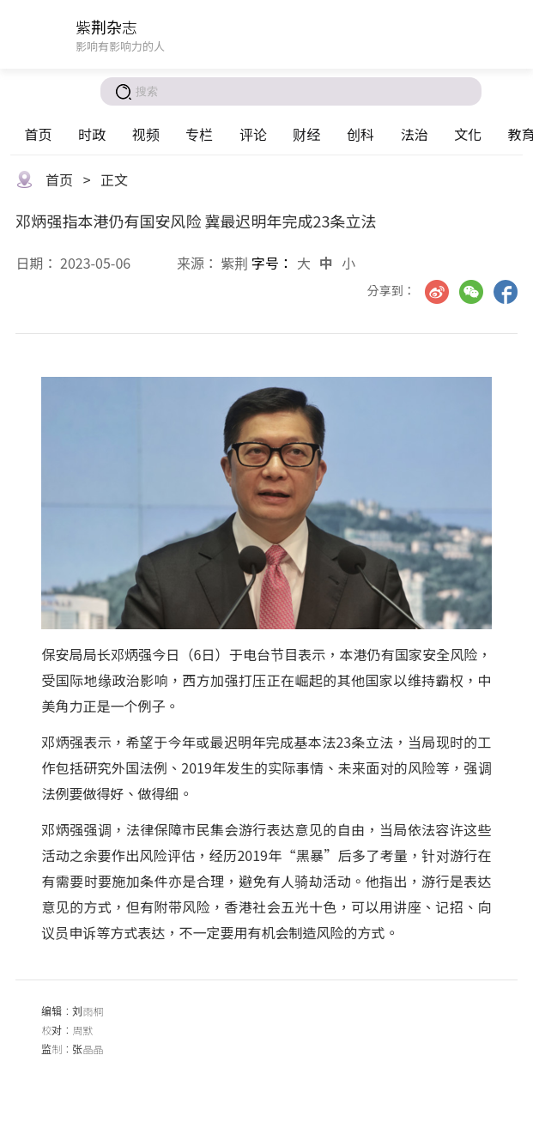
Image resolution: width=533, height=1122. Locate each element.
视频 (146, 134)
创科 (360, 134)
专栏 (199, 134)
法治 (414, 134)
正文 (114, 179)
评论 (253, 134)
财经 (306, 134)
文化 (468, 134)
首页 (37, 134)
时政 (92, 134)
